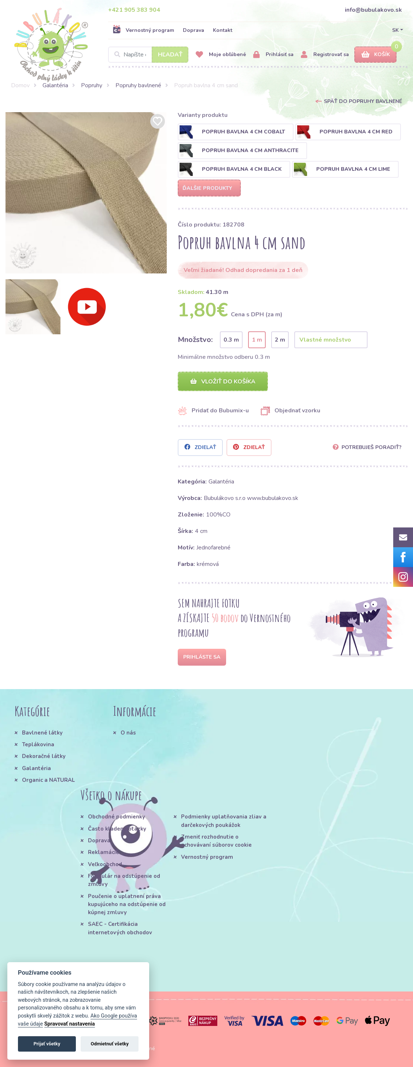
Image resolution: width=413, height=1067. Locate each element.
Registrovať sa (325, 55)
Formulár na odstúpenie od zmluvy (124, 880)
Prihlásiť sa (273, 55)
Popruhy (91, 85)
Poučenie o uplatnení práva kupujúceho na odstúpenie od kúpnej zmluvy (127, 904)
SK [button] (395, 30)
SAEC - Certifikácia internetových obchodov (120, 928)
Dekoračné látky (44, 756)
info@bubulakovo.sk (373, 10)
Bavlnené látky (42, 732)
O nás (128, 732)
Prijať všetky (46, 1043)
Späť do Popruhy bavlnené (363, 101)
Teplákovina (38, 744)
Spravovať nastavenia (69, 1024)
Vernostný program (143, 30)
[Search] (148, 55)
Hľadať (170, 55)
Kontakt (222, 30)
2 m (280, 340)
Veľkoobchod (105, 864)
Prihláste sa (201, 657)
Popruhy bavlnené (138, 85)
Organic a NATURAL (48, 780)
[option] (86, 192)
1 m (257, 340)
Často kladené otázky (117, 828)
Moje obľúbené (221, 55)
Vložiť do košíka (222, 382)
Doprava (193, 30)
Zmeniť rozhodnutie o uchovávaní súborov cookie (216, 841)
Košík (375, 55)
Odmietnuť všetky (110, 1043)
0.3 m (231, 340)
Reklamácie (103, 852)
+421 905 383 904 (134, 10)
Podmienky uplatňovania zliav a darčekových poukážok (223, 821)
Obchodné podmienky (116, 817)
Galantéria (55, 85)
